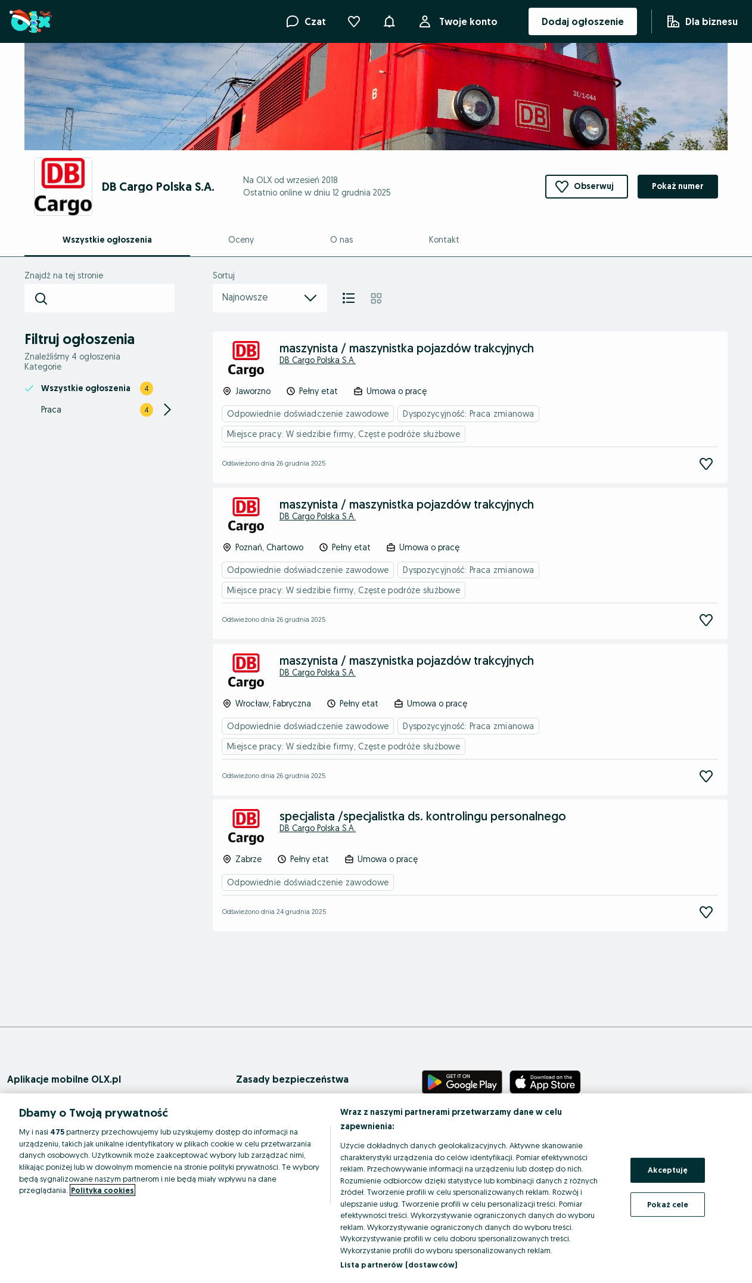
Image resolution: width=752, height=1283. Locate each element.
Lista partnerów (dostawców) (399, 1264)
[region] (376, 1188)
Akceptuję (668, 1169)
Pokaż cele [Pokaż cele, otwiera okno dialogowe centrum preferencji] (667, 1204)
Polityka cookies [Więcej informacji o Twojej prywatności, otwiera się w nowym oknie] (102, 1190)
